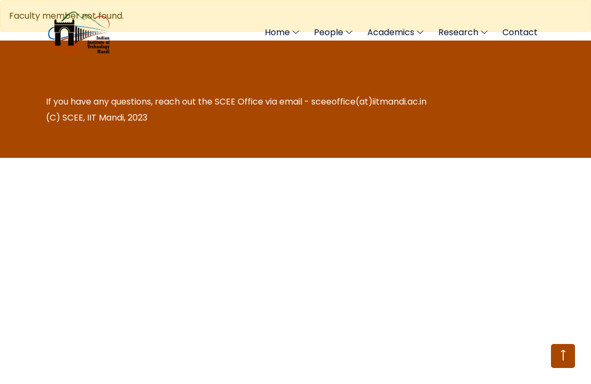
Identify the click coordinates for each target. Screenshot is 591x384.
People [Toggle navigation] (328, 32)
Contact (520, 32)
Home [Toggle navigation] (277, 32)
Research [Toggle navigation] (458, 32)
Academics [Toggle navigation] (390, 32)
